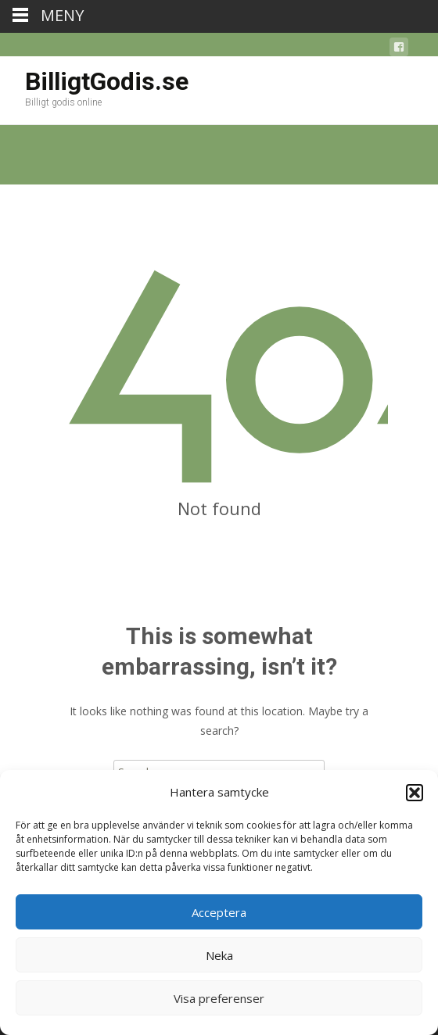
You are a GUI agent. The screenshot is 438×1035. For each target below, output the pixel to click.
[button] (414, 792)
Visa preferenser (219, 998)
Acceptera (219, 912)
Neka (219, 955)
